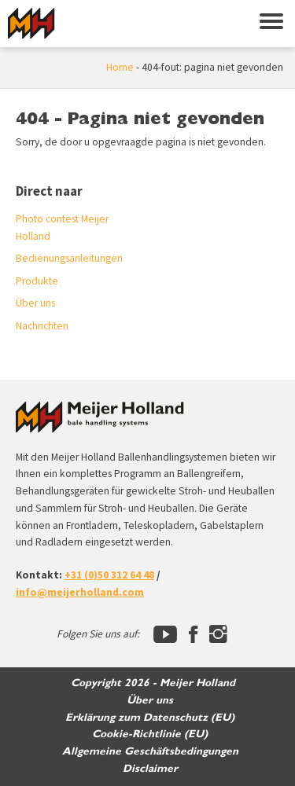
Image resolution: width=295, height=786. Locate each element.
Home (120, 67)
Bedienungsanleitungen (69, 258)
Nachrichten (42, 325)
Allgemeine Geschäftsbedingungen (150, 751)
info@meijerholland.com (80, 592)
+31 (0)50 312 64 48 (109, 575)
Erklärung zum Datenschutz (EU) (149, 717)
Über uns (35, 303)
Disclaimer (150, 768)
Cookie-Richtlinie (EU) (150, 734)
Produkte (37, 281)
